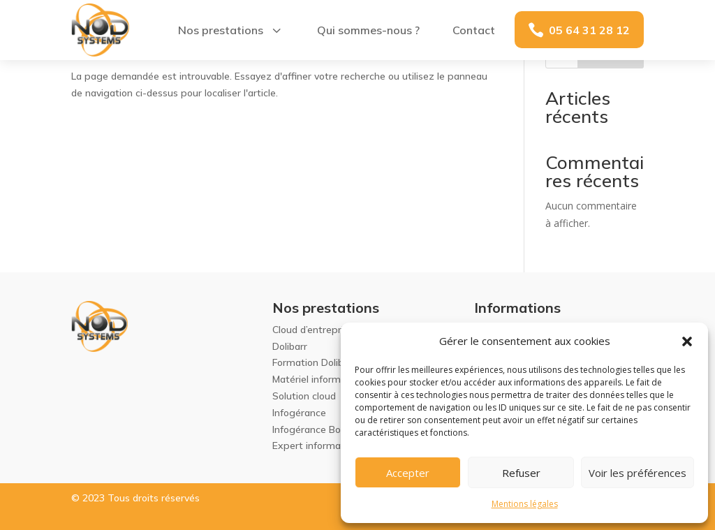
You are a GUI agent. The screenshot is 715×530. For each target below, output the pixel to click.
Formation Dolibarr (314, 362)
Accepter (407, 473)
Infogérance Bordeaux (322, 429)
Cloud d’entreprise (313, 329)
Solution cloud (304, 396)
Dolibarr (289, 346)
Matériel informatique (320, 379)
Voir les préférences (637, 473)
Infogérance (299, 412)
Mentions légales (525, 504)
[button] (687, 341)
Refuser (521, 473)
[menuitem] (230, 29)
